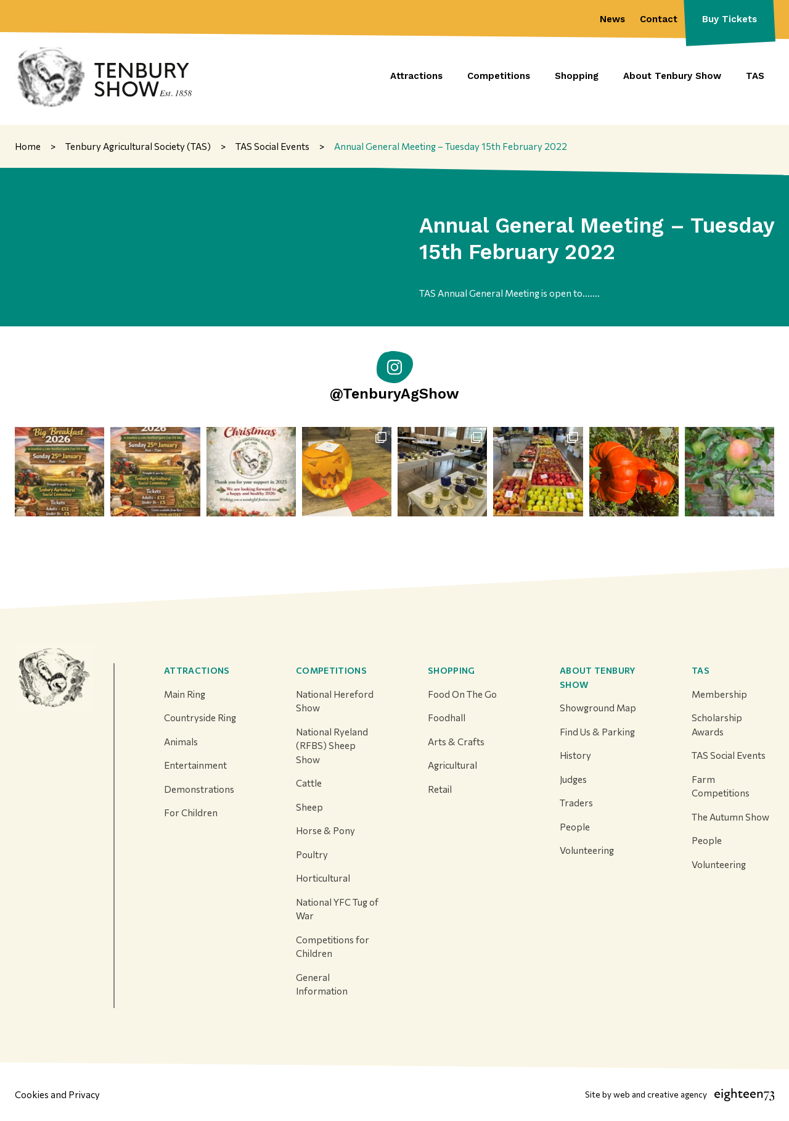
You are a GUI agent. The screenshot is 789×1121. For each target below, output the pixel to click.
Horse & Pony (325, 830)
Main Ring (184, 694)
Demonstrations (199, 789)
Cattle (309, 782)
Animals (181, 741)
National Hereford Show (335, 701)
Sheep (309, 807)
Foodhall (446, 717)
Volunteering (587, 850)
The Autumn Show (730, 816)
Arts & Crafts (456, 741)
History (575, 755)
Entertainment (195, 765)
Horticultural (323, 877)
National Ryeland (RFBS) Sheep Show (332, 745)
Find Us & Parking (597, 731)
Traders (576, 802)
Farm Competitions (721, 786)
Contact (658, 19)
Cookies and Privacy (57, 1094)
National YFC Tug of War (337, 909)
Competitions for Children (332, 946)
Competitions (331, 670)
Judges (573, 779)
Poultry (312, 854)
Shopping (451, 670)
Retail (440, 789)
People (575, 826)
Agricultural (452, 765)
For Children (191, 812)
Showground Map (598, 707)
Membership (719, 694)
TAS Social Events (729, 755)
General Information (322, 984)
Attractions (197, 670)
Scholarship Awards (717, 724)
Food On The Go (462, 694)
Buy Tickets (729, 19)
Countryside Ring (200, 717)
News (612, 19)
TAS (700, 670)
